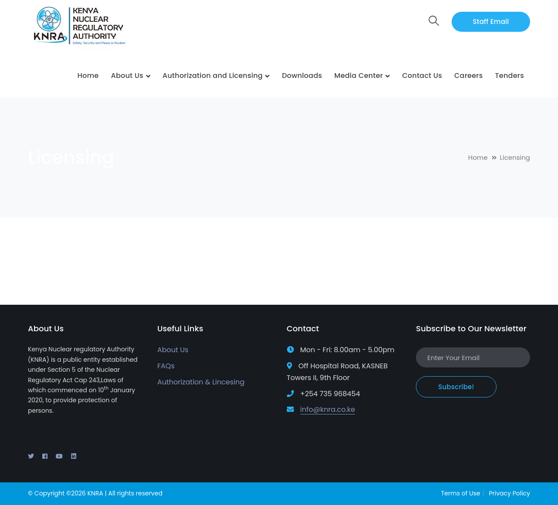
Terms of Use (460, 493)
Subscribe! (456, 386)
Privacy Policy (509, 493)
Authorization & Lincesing (201, 382)
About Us (172, 350)
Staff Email (491, 21)
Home (478, 157)
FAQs (166, 366)
